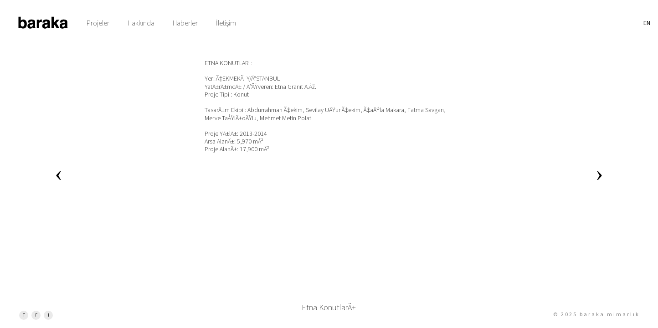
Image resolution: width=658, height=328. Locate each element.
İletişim (226, 22)
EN (646, 23)
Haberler (185, 22)
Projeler (98, 22)
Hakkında (141, 22)
